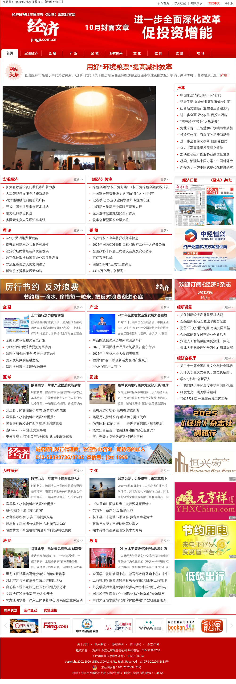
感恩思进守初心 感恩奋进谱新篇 (116, 410)
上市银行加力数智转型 (47, 315)
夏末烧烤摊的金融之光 (22, 360)
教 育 (158, 53)
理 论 (200, 53)
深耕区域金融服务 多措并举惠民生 (31, 353)
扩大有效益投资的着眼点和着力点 (30, 187)
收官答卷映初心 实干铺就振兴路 (29, 517)
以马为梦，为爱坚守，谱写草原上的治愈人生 (142, 479)
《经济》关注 (101, 179)
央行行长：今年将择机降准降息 (116, 238)
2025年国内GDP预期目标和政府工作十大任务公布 (129, 244)
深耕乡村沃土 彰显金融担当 (26, 367)
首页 (10, 53)
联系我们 (100, 644)
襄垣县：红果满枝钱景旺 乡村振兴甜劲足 (36, 523)
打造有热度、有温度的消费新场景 (205, 134)
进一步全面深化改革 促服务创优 (203, 141)
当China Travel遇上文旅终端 (26, 430)
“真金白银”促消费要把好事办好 (29, 347)
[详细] (224, 75)
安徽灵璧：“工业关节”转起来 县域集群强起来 (39, 437)
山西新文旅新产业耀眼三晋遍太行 (117, 207)
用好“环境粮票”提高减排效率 (129, 67)
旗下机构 (135, 644)
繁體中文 (214, 3)
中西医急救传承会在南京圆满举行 (117, 340)
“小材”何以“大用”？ (107, 367)
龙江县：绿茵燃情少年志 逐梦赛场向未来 (36, 410)
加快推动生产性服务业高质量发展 (205, 154)
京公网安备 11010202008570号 (121, 667)
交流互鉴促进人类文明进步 (25, 264)
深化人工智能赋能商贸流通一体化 (205, 341)
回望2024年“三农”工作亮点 (112, 264)
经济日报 (189, 180)
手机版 (229, 3)
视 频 (94, 230)
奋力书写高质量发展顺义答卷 (201, 148)
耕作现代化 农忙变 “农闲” (24, 510)
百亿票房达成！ (104, 258)
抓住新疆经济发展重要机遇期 (201, 315)
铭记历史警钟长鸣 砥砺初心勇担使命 (119, 417)
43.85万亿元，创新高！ (109, 271)
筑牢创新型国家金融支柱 (111, 220)
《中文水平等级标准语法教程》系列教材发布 (142, 549)
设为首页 (163, 3)
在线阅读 (196, 3)
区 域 (94, 53)
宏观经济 (31, 53)
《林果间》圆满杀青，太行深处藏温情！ (122, 504)
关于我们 (83, 644)
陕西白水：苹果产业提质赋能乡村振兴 (56, 386)
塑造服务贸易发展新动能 (24, 271)
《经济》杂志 (220, 180)
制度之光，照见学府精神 (198, 392)
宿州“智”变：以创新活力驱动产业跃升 (120, 360)
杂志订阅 (153, 644)
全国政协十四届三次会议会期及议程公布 (122, 251)
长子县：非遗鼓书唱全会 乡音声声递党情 (123, 517)
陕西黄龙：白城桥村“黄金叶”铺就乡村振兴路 (38, 530)
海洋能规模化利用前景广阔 (25, 200)
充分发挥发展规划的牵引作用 (114, 213)
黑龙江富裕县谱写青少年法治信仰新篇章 (35, 574)
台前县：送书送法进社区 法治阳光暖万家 (36, 587)
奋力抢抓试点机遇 (19, 213)
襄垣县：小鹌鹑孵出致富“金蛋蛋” (30, 417)
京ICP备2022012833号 (154, 661)
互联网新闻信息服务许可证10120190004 (118, 656)
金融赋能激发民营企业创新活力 (203, 334)
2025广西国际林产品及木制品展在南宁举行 (124, 347)
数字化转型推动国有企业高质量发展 (32, 258)
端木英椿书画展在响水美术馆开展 (117, 530)
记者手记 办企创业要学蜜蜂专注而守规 (121, 200)
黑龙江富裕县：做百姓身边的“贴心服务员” (124, 430)
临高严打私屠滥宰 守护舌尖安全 (29, 593)
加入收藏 (180, 3)
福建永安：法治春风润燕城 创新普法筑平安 (56, 549)
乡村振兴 (115, 53)
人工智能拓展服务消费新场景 (27, 193)
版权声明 (118, 644)
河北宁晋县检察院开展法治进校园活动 (34, 580)
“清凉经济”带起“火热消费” (199, 121)
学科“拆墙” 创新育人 (195, 379)
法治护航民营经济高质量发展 (27, 251)
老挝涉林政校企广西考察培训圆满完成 (34, 423)
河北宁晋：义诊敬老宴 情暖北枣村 (118, 437)
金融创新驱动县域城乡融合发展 (203, 321)
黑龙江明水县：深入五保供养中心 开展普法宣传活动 (44, 600)
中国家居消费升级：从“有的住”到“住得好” (124, 193)
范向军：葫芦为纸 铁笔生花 (113, 510)
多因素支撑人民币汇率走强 (25, 220)
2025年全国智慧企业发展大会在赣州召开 (142, 316)
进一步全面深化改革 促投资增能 (203, 115)
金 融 (52, 53)
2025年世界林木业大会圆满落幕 (116, 353)
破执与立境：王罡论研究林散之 (116, 523)
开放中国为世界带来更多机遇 (27, 207)
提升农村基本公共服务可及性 (27, 244)
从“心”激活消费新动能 (22, 238)
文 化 (137, 53)
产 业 (73, 53)
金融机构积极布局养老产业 (25, 340)
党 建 (179, 53)
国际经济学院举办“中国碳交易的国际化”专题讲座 (129, 593)
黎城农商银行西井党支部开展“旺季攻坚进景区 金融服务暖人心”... (143, 386)
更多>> (78, 179)
